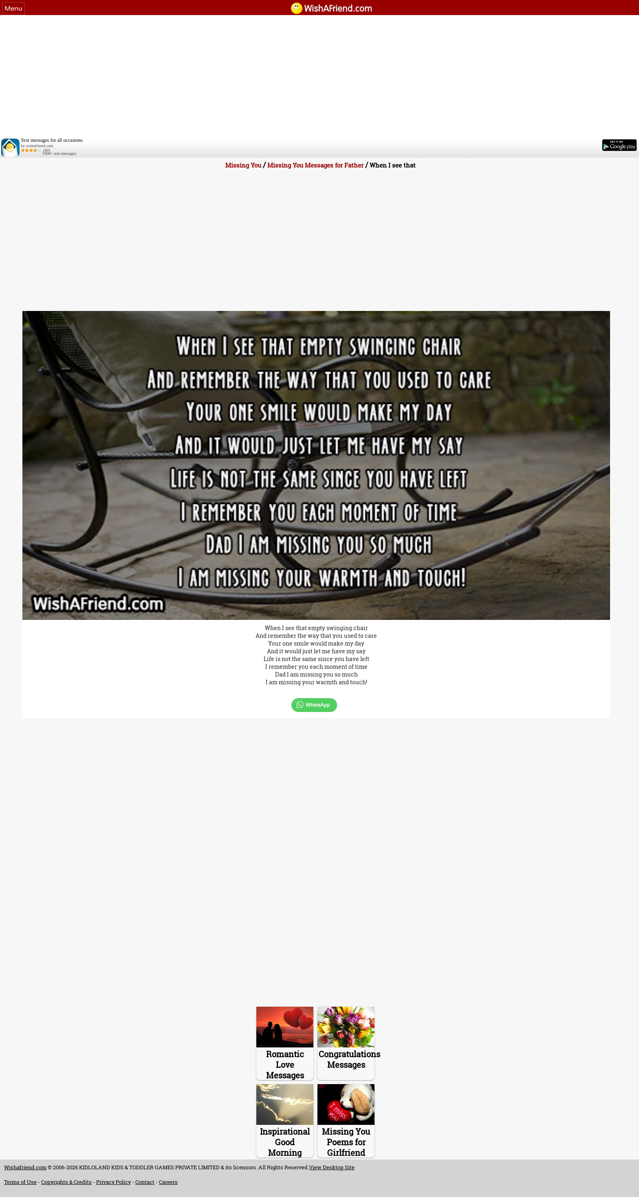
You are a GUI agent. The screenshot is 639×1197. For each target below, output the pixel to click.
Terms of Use (20, 1182)
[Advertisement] (319, 76)
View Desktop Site (332, 1167)
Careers (168, 1182)
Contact (144, 1182)
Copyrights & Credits (66, 1182)
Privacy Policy (113, 1182)
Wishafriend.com (25, 1167)
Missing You (243, 165)
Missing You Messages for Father (315, 165)
